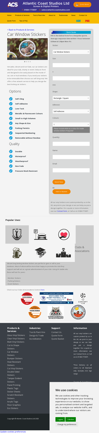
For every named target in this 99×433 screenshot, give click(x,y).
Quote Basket (82, 4)
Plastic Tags (12, 388)
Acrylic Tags (12, 401)
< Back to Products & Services (20, 29)
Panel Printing (13, 385)
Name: (55, 150)
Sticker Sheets (13, 391)
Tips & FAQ (23, 21)
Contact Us (83, 15)
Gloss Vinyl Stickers (16, 335)
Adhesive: (56, 105)
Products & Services (22, 15)
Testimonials (63, 15)
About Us (52, 15)
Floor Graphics (14, 405)
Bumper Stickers (14, 358)
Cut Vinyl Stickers (15, 368)
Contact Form (62, 211)
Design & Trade (36, 335)
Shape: (55, 91)
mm (54, 85)
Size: (54, 58)
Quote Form (11, 21)
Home (9, 15)
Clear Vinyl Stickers (16, 338)
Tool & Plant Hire (39, 15)
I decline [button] (70, 419)
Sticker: (55, 45)
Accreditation (35, 338)
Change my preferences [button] (66, 424)
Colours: (56, 118)
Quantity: (56, 137)
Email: (55, 164)
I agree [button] (60, 419)
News (73, 15)
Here (42, 290)
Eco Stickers (12, 408)
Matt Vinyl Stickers (15, 342)
